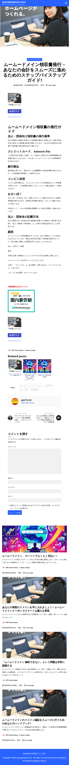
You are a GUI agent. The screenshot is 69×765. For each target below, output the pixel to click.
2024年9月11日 (9, 628)
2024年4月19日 (9, 573)
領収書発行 (35, 390)
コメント (12, 447)
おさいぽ (23, 385)
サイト (10, 496)
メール (11, 487)
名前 (10, 478)
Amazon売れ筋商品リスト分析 (34, 753)
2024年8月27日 (32, 85)
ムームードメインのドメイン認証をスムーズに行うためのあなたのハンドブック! (33, 721)
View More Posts (27, 403)
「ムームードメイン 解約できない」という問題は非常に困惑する (33, 663)
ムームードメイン (34, 60)
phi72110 (18, 85)
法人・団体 (24, 390)
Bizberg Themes (40, 761)
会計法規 (49, 385)
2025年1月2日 (8, 740)
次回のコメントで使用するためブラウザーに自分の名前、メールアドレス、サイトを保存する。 (35, 506)
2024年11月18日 (9, 685)
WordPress (62, 758)
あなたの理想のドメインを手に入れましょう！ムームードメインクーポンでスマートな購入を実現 (33, 609)
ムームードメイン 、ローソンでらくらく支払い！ (30, 555)
